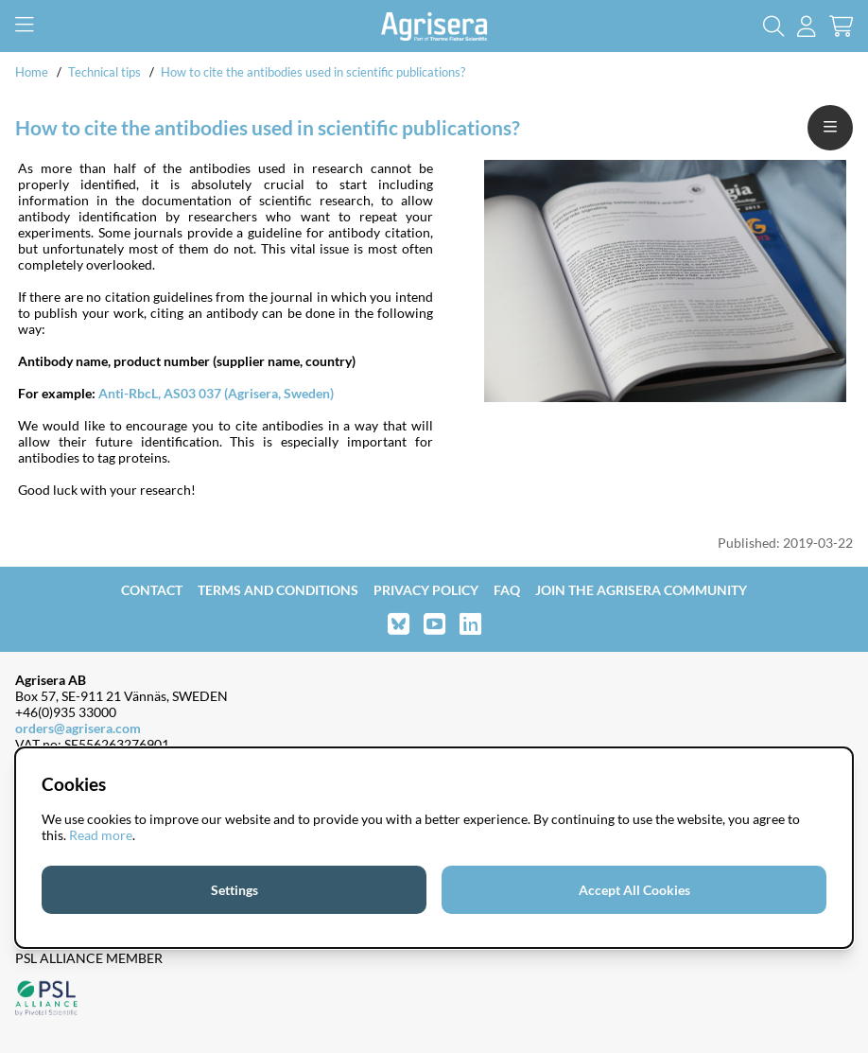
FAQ (507, 590)
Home (31, 71)
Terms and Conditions (278, 590)
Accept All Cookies (634, 890)
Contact (151, 590)
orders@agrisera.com (78, 728)
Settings (234, 890)
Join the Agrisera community (641, 590)
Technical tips (104, 71)
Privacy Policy (425, 590)
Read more (100, 835)
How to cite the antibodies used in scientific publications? (313, 71)
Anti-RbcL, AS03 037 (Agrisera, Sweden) (216, 393)
